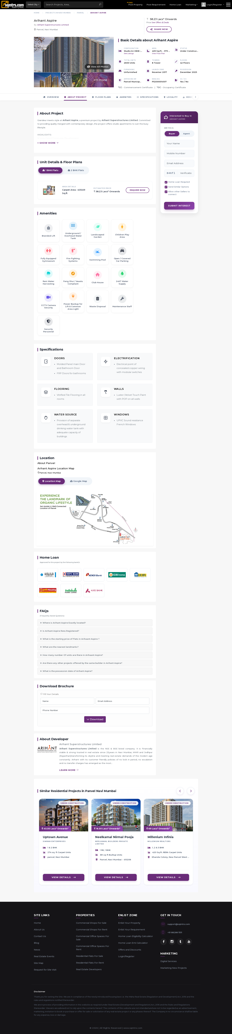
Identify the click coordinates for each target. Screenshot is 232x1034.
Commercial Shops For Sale (91, 923)
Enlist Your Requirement (131, 929)
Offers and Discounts (129, 949)
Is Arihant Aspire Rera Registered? (61, 631)
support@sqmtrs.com (178, 924)
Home (37, 923)
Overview (51, 97)
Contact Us (40, 936)
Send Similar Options (178, 187)
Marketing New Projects (173, 968)
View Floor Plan (158, 53)
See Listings (129, 53)
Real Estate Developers (89, 969)
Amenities (123, 97)
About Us (39, 929)
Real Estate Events (44, 956)
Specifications (148, 97)
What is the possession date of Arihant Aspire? (67, 671)
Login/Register (126, 956)
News (37, 949)
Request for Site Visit (45, 969)
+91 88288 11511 (174, 932)
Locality (171, 97)
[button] (212, 4)
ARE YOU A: (169, 128)
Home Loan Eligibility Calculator (135, 936)
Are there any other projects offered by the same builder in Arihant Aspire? (82, 663)
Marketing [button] (191, 5)
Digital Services (168, 961)
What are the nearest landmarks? (61, 647)
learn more (69, 770)
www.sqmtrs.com (132, 1028)
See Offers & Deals (160, 22)
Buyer (172, 133)
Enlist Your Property (129, 923)
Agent (186, 133)
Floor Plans (101, 97)
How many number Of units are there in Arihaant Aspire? (73, 655)
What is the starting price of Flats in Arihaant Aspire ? (71, 639)
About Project (75, 97)
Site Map (38, 963)
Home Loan (175, 5)
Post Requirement (156, 5)
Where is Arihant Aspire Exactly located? (64, 623)
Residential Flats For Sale (89, 956)
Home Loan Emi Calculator (133, 943)
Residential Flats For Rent (90, 962)
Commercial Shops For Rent (91, 929)
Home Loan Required (179, 182)
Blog (36, 943)
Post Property (135, 3)
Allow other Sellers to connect (179, 193)
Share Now (159, 29)
